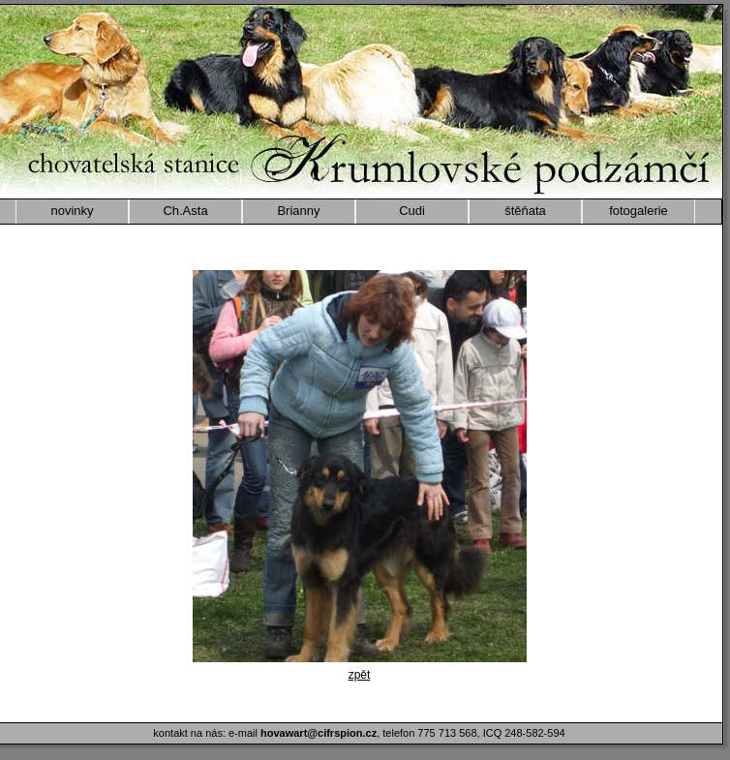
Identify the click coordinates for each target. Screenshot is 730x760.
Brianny (298, 210)
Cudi (412, 210)
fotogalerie (638, 210)
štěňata (525, 210)
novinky (71, 210)
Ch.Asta (185, 210)
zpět (360, 675)
